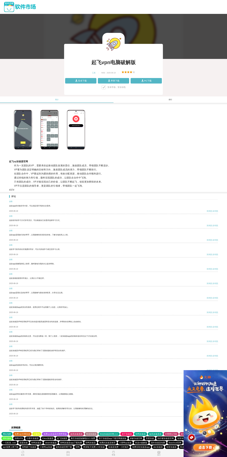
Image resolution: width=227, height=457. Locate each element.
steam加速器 (51, 443)
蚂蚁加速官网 (136, 438)
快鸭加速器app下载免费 (71, 443)
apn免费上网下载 (10, 447)
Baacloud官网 (175, 443)
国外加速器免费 (158, 443)
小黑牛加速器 (32, 438)
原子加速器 (127, 434)
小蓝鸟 (37, 434)
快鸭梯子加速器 (29, 447)
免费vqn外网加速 (22, 434)
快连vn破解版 (141, 443)
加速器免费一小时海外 (118, 447)
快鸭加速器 (141, 434)
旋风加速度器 (76, 434)
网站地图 (7, 434)
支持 (208, 211)
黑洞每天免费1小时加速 (94, 447)
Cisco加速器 (47, 438)
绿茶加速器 (182, 438)
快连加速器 (91, 434)
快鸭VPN (19, 438)
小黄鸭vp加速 (125, 443)
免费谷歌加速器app (141, 447)
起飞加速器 (62, 438)
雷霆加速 (150, 438)
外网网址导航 (171, 434)
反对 (214, 211)
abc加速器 (158, 447)
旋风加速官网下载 (64, 447)
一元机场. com (9, 443)
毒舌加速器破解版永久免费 (83, 438)
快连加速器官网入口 (109, 434)
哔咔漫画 (7, 438)
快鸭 (78, 447)
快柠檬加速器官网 (166, 438)
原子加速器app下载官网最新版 (112, 438)
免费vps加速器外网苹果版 (55, 434)
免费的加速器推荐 (107, 443)
